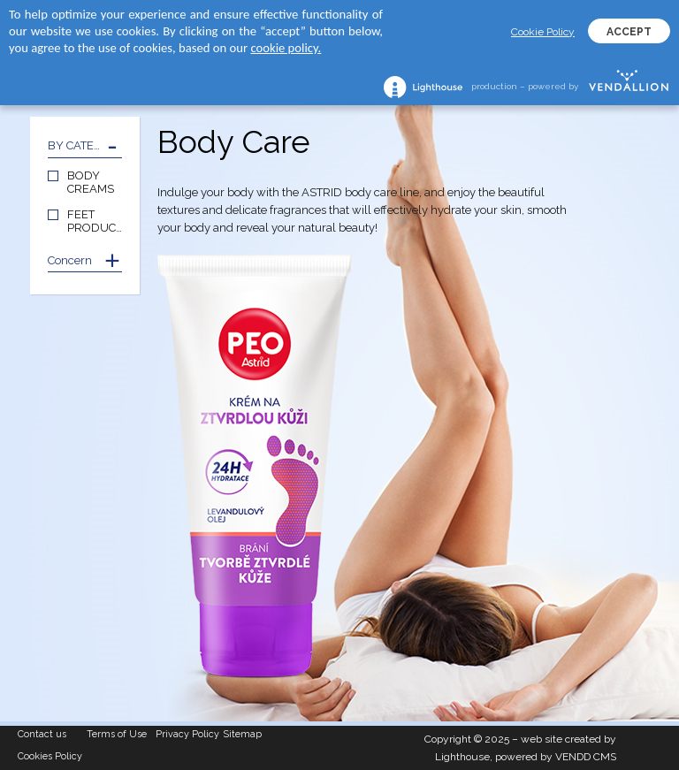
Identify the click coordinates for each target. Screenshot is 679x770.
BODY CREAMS (90, 182)
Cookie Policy (543, 32)
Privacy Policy (187, 734)
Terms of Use (117, 734)
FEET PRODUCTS (94, 221)
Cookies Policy (50, 756)
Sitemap (243, 734)
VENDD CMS (585, 757)
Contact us (42, 734)
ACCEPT (629, 32)
